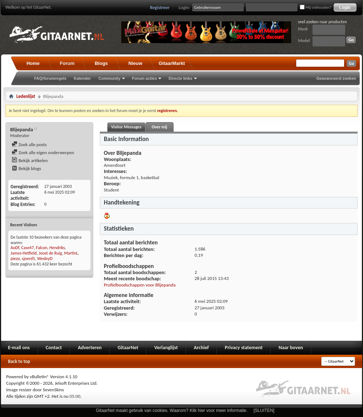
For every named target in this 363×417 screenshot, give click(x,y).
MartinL (71, 253)
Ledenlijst (25, 96)
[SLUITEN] (264, 410)
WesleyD (44, 258)
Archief (201, 347)
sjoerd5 (28, 258)
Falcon (41, 247)
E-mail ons (19, 347)
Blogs (101, 63)
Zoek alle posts (29, 144)
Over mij (159, 126)
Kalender (82, 78)
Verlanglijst (166, 347)
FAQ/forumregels (50, 78)
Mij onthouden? (315, 7)
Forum (67, 63)
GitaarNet (128, 347)
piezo (15, 258)
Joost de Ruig (50, 253)
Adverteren (90, 347)
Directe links (180, 78)
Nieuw (135, 63)
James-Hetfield (24, 253)
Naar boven (290, 347)
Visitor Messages (126, 126)
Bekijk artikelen (30, 160)
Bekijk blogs (26, 168)
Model (304, 40)
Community (109, 78)
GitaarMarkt (172, 63)
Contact (54, 347)
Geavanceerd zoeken (336, 78)
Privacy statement (243, 347)
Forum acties (144, 78)
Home (33, 63)
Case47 (27, 247)
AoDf (15, 247)
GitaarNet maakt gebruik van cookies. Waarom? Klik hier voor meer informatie (171, 410)
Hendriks (57, 247)
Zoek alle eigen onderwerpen (43, 152)
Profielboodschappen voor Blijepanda (140, 285)
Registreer (160, 7)
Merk (303, 29)
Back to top (19, 361)
